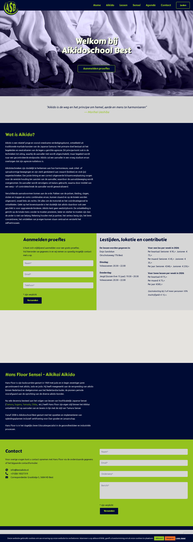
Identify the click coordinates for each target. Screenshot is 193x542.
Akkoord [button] (159, 538)
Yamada (27, 404)
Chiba (34, 404)
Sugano (18, 404)
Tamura (9, 404)
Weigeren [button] (170, 538)
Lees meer (181, 538)
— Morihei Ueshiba (96, 112)
